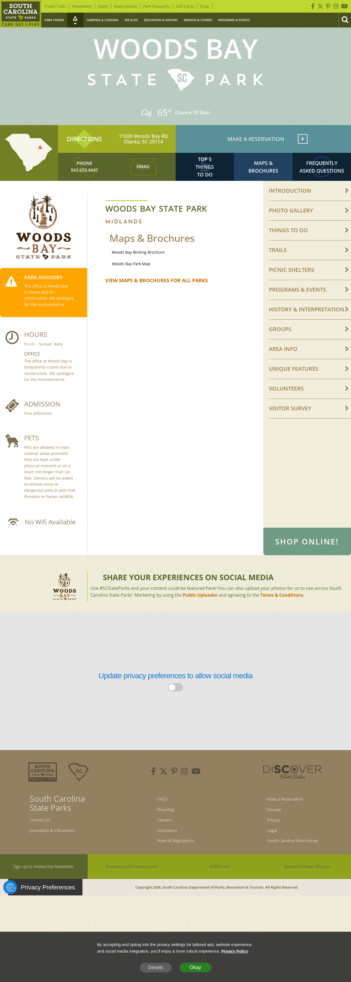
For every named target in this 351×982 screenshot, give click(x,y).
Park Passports (156, 6)
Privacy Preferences (41, 913)
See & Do (131, 20)
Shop (204, 6)
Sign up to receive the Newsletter (44, 892)
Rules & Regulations (175, 865)
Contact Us (42, 839)
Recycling (163, 830)
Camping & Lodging (102, 20)
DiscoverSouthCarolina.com (132, 892)
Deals (103, 6)
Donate (269, 830)
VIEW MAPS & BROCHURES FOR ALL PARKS (156, 290)
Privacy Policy (235, 951)
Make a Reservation (283, 818)
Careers (161, 842)
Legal (267, 854)
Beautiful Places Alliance (307, 892)
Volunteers (165, 854)
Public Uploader (200, 614)
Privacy (269, 842)
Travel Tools (55, 6)
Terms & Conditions (281, 614)
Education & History (161, 20)
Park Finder (54, 20)
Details (155, 967)
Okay (195, 967)
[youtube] (196, 791)
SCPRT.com (219, 892)
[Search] (344, 20)
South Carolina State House (292, 865)
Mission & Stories (198, 20)
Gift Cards (185, 6)
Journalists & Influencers (57, 851)
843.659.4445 (84, 178)
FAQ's (159, 818)
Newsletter (82, 6)
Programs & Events (234, 20)
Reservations (125, 6)
